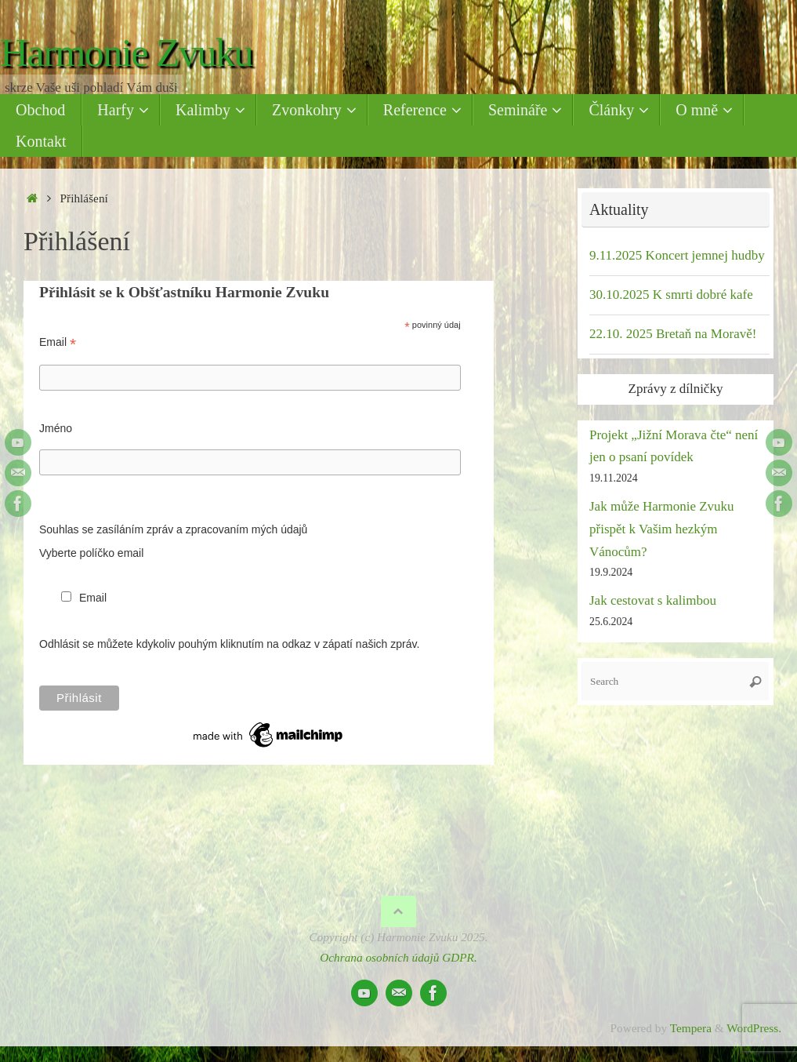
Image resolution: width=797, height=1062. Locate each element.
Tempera (691, 1028)
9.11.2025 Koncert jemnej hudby (677, 255)
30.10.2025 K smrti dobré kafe (671, 294)
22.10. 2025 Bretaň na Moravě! (672, 333)
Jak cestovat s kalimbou (652, 600)
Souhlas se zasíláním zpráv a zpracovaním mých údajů (173, 529)
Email (57, 342)
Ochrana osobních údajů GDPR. (398, 957)
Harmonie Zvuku (126, 53)
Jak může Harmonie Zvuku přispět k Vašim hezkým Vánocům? (661, 529)
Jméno (55, 428)
